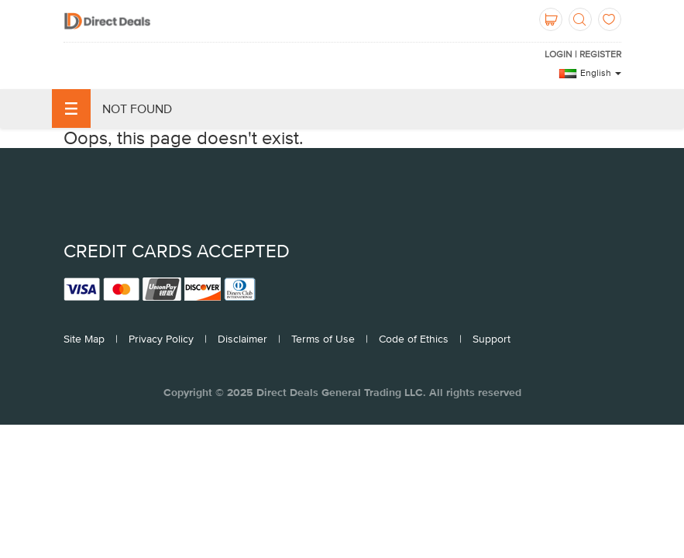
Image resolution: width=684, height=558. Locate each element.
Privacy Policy (161, 338)
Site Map (84, 338)
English (600, 72)
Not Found (112, 108)
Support (491, 338)
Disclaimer (242, 338)
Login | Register (583, 54)
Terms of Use (323, 338)
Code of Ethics (414, 338)
